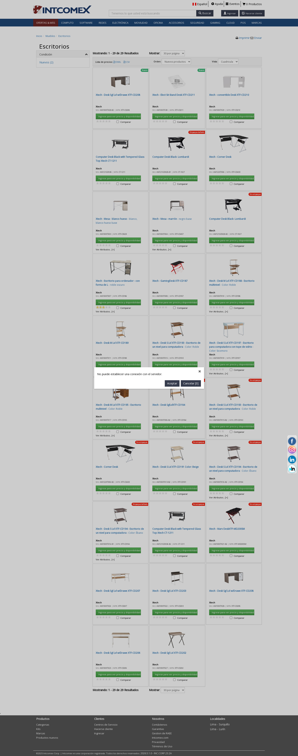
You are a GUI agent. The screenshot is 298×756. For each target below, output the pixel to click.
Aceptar (172, 222)
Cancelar (190, 222)
